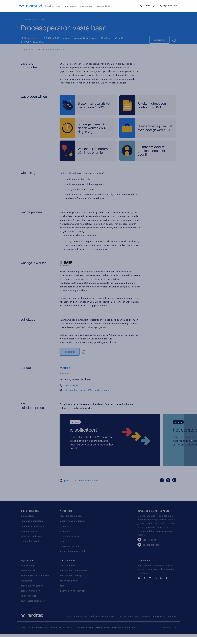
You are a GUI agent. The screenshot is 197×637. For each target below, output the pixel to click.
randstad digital (29, 533)
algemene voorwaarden (72, 523)
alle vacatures (28, 518)
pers (62, 588)
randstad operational (32, 523)
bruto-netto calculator (33, 603)
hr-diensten (66, 528)
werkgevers (71, 5)
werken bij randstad (76, 618)
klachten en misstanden (72, 593)
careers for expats (30, 543)
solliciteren (159, 36)
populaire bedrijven (31, 538)
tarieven (64, 543)
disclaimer (158, 618)
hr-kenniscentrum (69, 538)
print (64, 483)
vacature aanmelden (71, 518)
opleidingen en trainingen (35, 578)
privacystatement (129, 618)
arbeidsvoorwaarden (32, 588)
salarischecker (28, 598)
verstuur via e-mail (86, 483)
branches (65, 533)
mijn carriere (27, 563)
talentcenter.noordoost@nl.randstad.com (86, 392)
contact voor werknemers (73, 573)
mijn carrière (87, 5)
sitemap (172, 618)
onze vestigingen (69, 583)
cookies (146, 618)
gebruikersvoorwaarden (103, 618)
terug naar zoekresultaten (32, 19)
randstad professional (32, 528)
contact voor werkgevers (73, 578)
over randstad (104, 5)
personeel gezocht (70, 548)
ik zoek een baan (54, 5)
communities (28, 573)
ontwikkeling (28, 568)
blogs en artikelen (30, 593)
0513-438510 (71, 388)
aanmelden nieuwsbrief (72, 553)
